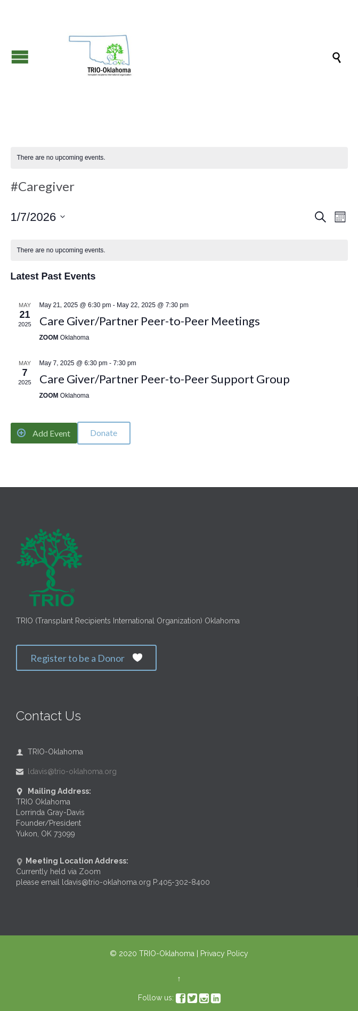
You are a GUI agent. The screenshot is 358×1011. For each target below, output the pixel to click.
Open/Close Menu (20, 56)
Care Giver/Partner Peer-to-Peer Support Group (164, 379)
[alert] (179, 158)
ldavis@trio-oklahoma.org (66, 771)
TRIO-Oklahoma (166, 953)
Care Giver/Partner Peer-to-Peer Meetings (149, 321)
